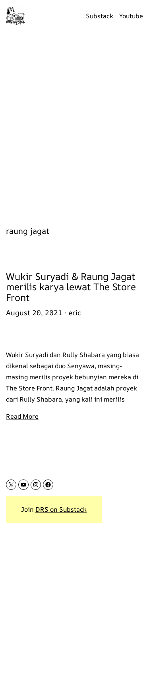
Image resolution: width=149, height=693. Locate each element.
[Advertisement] (74, 124)
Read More (22, 416)
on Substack (61, 509)
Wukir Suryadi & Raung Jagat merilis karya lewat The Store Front (71, 287)
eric (74, 312)
